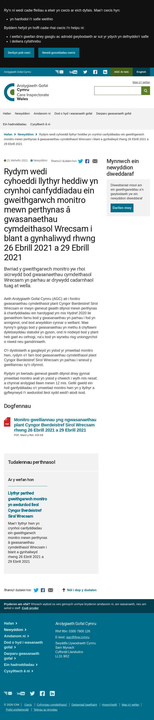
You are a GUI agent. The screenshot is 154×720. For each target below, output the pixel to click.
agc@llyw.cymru (77, 637)
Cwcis (28, 704)
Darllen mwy (123, 209)
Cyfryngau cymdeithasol (52, 704)
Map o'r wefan (141, 82)
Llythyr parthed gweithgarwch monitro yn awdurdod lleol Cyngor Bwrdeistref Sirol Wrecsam (27, 505)
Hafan (7, 113)
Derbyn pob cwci (19, 52)
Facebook (87, 161)
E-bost (95, 161)
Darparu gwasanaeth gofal (113, 113)
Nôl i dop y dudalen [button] (82, 590)
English (141, 71)
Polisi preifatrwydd (17, 709)
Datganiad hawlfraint (84, 704)
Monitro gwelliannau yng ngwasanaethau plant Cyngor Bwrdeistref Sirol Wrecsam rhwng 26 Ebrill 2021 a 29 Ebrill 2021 (55, 425)
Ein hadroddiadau (14, 124)
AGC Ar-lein (122, 73)
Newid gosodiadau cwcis (58, 52)
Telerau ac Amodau (46, 709)
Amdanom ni (42, 113)
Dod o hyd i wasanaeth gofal (73, 113)
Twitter (80, 161)
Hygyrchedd (109, 704)
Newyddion (22, 113)
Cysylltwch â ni (40, 124)
